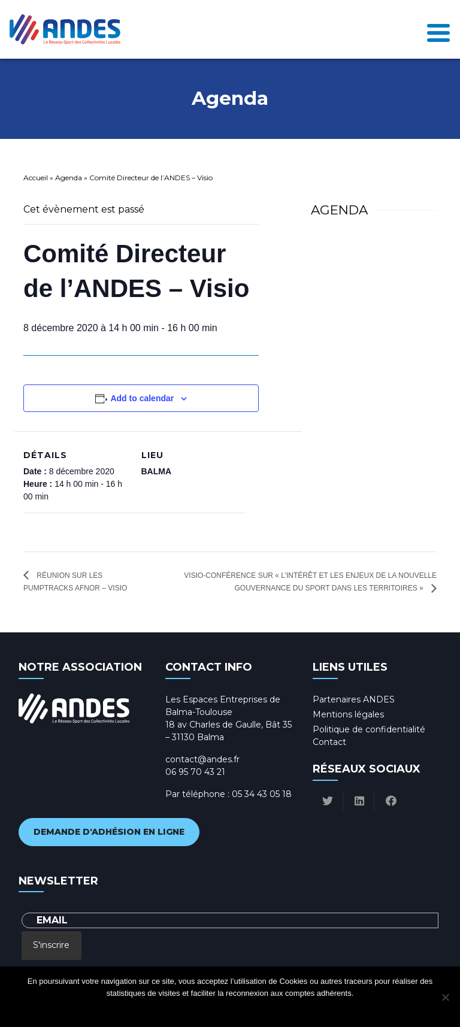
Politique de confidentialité (369, 729)
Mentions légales (348, 714)
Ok (182, 1008)
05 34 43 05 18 (262, 794)
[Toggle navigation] (438, 29)
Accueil (35, 177)
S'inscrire (51, 945)
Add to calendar (142, 398)
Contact (329, 742)
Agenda (68, 177)
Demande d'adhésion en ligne (109, 831)
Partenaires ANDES (354, 699)
